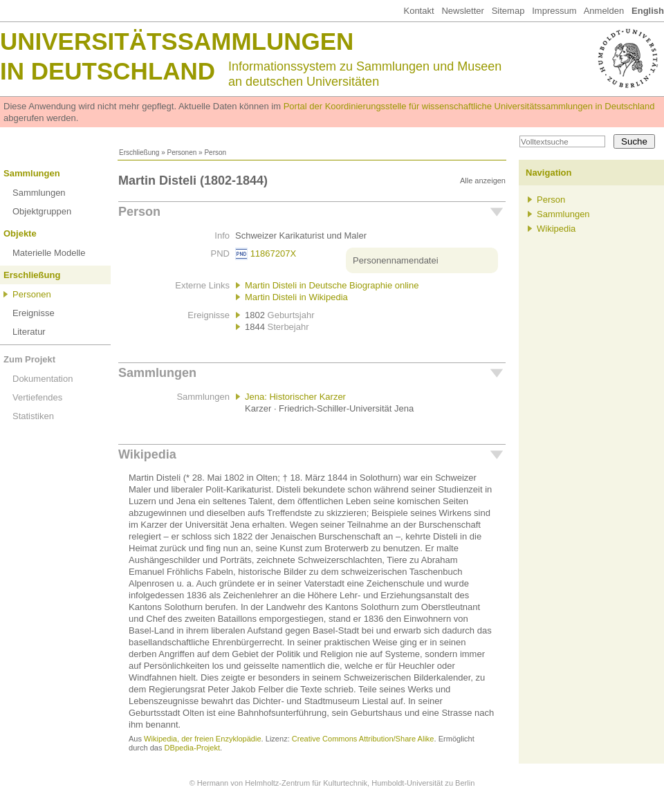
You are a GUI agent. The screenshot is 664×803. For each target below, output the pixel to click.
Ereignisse (33, 313)
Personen (181, 152)
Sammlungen (31, 173)
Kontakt (418, 11)
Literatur (29, 331)
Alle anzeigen (483, 180)
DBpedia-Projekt (192, 748)
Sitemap (508, 11)
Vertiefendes (37, 397)
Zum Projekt (29, 359)
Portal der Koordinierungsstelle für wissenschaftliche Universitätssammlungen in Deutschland (469, 106)
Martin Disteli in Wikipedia (296, 297)
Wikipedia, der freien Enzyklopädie (202, 739)
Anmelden (604, 11)
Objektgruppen (41, 211)
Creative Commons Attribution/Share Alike (363, 739)
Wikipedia (147, 454)
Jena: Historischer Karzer (295, 396)
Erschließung (139, 152)
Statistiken (33, 416)
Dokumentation (42, 378)
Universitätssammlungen (176, 41)
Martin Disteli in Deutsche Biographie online (331, 285)
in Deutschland (107, 70)
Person (139, 212)
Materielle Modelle (49, 253)
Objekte (20, 233)
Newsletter (462, 11)
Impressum (554, 11)
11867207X (273, 253)
